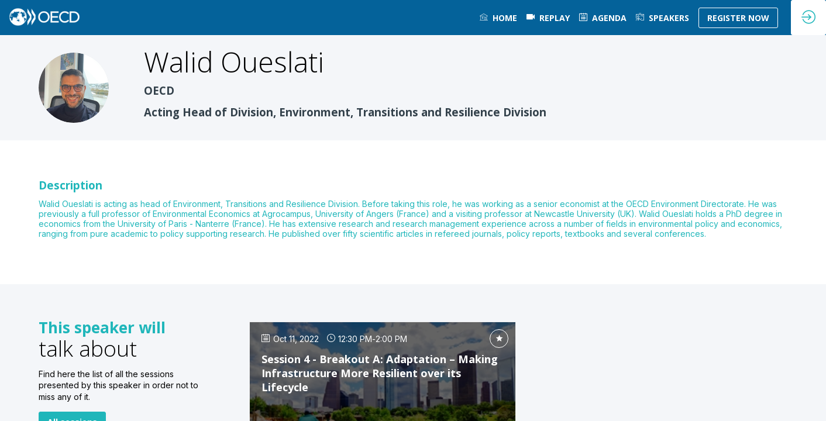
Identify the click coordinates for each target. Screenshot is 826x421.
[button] (738, 18)
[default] (548, 17)
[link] (498, 17)
